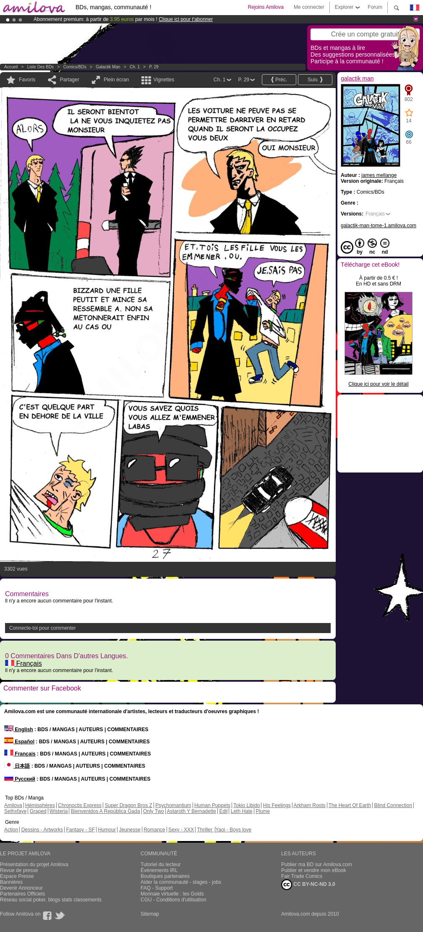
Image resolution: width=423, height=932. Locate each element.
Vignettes (163, 80)
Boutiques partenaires (165, 876)
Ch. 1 (135, 67)
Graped (38, 811)
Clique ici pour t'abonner (186, 19)
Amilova (13, 805)
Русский (19, 779)
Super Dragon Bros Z (128, 805)
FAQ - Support (157, 888)
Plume (263, 811)
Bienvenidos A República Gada (105, 811)
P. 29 (153, 67)
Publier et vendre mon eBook (313, 870)
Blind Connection (393, 805)
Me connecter (309, 7)
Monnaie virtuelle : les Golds (172, 894)
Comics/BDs (74, 67)
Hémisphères (40, 805)
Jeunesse (129, 830)
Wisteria (59, 811)
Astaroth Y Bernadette (191, 811)
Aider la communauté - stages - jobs (181, 882)
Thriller (205, 830)
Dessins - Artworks (42, 830)
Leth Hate (242, 811)
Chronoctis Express (80, 805)
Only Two (153, 811)
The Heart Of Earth (350, 805)
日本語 (17, 766)
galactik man (108, 67)
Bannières (11, 882)
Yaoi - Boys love (233, 830)
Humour (107, 830)
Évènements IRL (159, 870)
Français (23, 663)
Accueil (11, 67)
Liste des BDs (40, 67)
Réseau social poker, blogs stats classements (51, 900)
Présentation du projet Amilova (34, 864)
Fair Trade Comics (301, 876)
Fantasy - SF (80, 830)
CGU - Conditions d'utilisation (173, 900)
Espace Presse (17, 876)
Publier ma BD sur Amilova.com (316, 864)
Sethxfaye (15, 811)
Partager (69, 80)
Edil (223, 811)
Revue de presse (19, 870)
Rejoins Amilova (266, 7)
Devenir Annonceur (21, 888)
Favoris (27, 80)
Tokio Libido (246, 805)
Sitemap (150, 914)
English (18, 729)
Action (11, 830)
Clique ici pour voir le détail (378, 384)
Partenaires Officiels (22, 894)
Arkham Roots (310, 805)
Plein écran (116, 80)
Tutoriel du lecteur (161, 864)
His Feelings (277, 805)
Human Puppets (212, 805)
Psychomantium (173, 805)
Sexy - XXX (181, 830)
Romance (154, 830)
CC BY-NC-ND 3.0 (308, 884)
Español (19, 742)
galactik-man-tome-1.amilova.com (378, 225)
